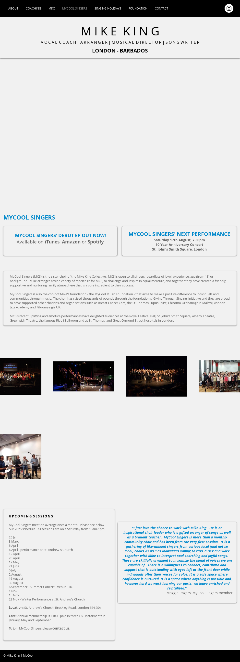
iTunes (52, 242)
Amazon (71, 242)
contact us (60, 628)
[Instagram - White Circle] (229, 8)
